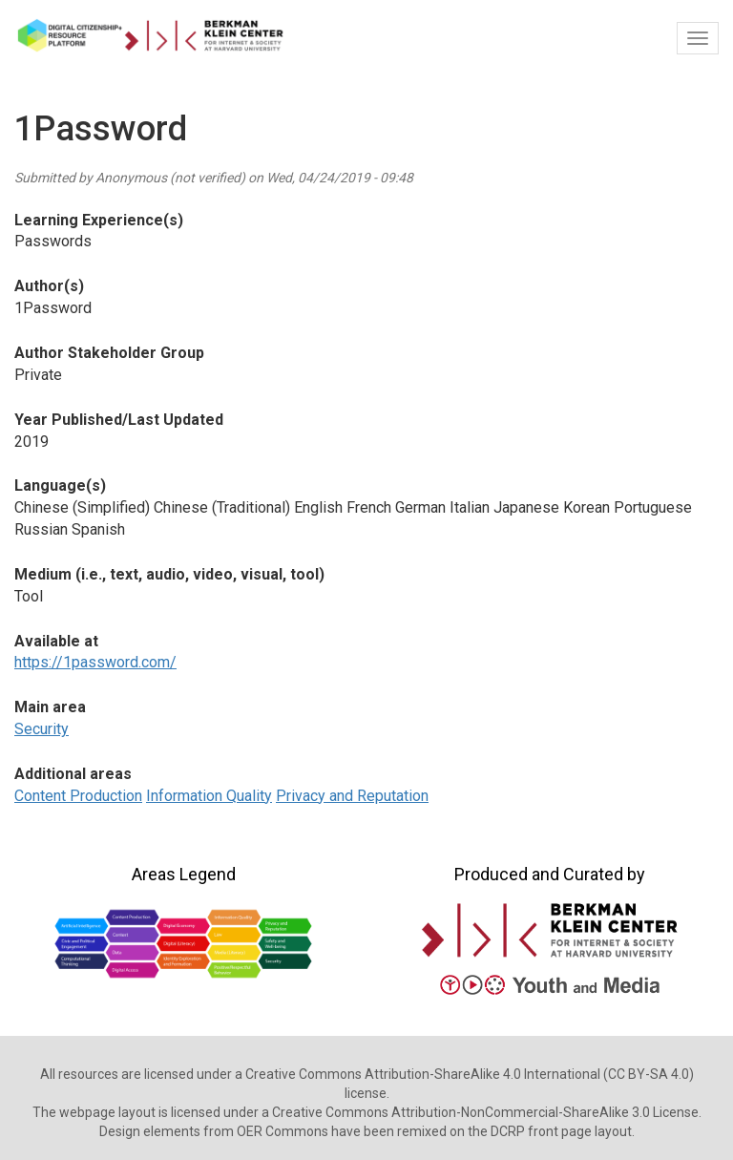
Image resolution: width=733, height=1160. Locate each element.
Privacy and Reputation (352, 796)
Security (41, 729)
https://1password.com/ (95, 662)
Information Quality (209, 796)
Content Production (78, 796)
